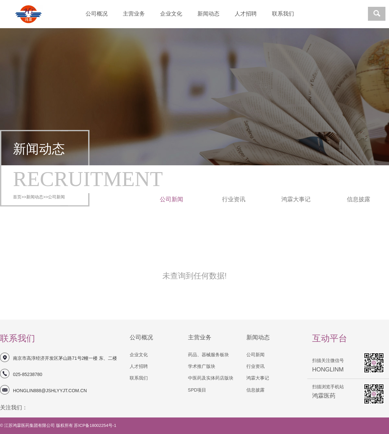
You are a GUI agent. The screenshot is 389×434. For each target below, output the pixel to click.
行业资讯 (233, 199)
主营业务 (134, 14)
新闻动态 (208, 14)
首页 (17, 196)
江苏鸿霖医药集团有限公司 (30, 425)
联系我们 (283, 14)
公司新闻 (56, 196)
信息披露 (358, 199)
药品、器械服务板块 (208, 354)
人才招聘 (246, 14)
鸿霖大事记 (296, 199)
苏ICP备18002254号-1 (95, 425)
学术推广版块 (201, 366)
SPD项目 (197, 390)
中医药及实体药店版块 (210, 378)
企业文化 (171, 14)
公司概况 (97, 14)
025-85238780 (27, 374)
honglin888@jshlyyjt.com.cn (50, 390)
